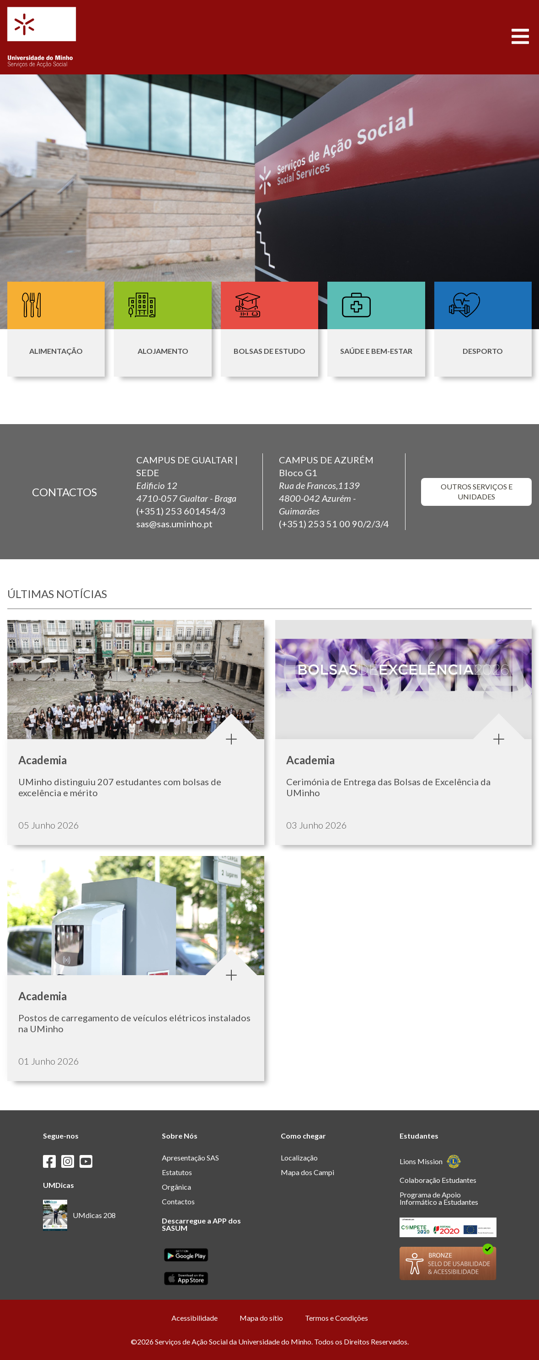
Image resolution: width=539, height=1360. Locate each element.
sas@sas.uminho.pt (174, 523)
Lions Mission (430, 1161)
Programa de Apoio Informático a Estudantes (439, 1198)
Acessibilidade (194, 1317)
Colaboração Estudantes (438, 1180)
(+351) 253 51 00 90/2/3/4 (334, 523)
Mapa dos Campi (307, 1172)
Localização (299, 1157)
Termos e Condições (336, 1317)
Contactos (178, 1201)
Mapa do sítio (261, 1317)
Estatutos (177, 1172)
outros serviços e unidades (476, 491)
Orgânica (176, 1186)
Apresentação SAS (190, 1157)
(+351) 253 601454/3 (180, 510)
